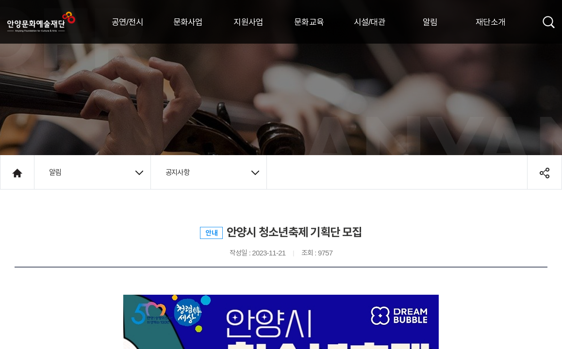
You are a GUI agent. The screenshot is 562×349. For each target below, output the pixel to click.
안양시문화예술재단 (41, 22)
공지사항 (212, 172)
